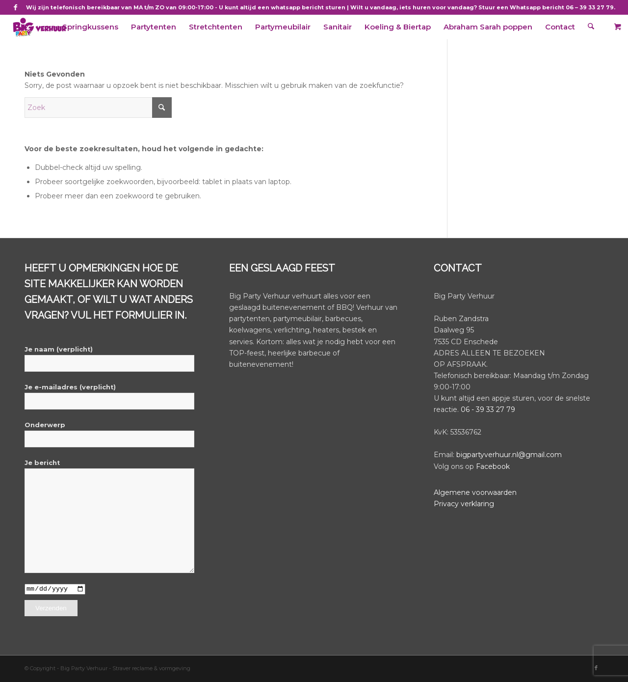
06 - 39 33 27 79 (488, 409)
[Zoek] (591, 27)
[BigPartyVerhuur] (39, 27)
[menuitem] (91, 27)
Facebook (493, 466)
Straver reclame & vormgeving (151, 668)
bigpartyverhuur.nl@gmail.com (509, 454)
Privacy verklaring (464, 503)
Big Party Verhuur (84, 668)
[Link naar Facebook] (15, 7)
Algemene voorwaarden (475, 492)
